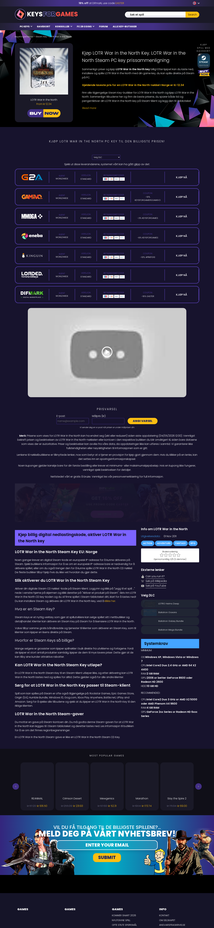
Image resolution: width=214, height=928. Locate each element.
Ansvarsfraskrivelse (172, 890)
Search (192, 14)
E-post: (60, 416)
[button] (15, 752)
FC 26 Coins (85, 26)
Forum (103, 26)
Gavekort (43, 26)
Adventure (163, 509)
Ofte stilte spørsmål (124, 890)
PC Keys (26, 26)
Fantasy (180, 509)
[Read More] (138, 108)
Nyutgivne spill (121, 886)
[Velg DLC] (106, 157)
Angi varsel (142, 421)
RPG (193, 509)
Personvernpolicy (170, 900)
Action (147, 509)
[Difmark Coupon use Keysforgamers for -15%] (107, 485)
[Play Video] (107, 352)
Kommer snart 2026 (124, 881)
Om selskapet (167, 886)
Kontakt (164, 881)
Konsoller (63, 26)
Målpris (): (99, 416)
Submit (107, 823)
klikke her (110, 567)
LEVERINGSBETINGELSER (172, 895)
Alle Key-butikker (125, 26)
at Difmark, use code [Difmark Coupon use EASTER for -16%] (101, 3)
